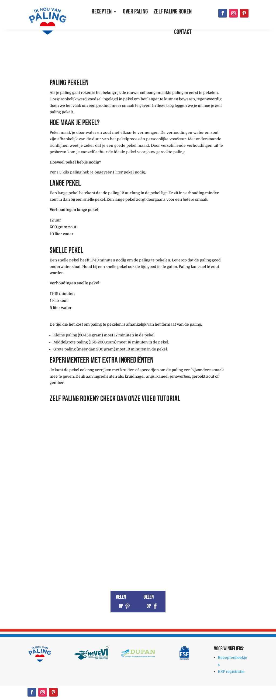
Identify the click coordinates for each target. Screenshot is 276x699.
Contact (183, 32)
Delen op (121, 601)
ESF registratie (231, 671)
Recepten (102, 11)
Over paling (135, 11)
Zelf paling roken (173, 11)
